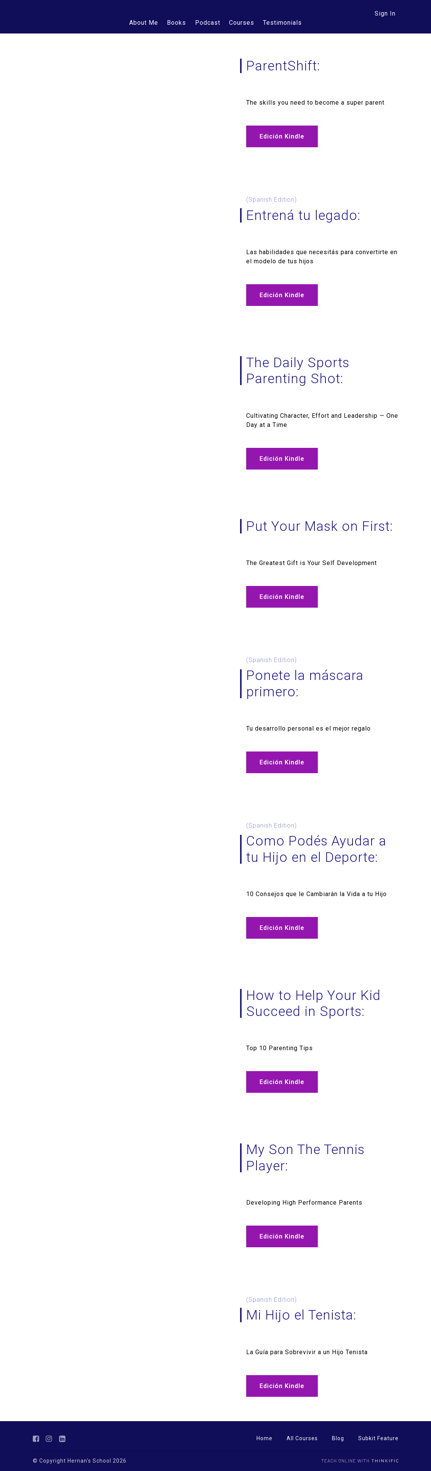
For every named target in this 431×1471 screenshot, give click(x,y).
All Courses (302, 1438)
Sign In (385, 13)
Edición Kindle (282, 136)
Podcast (207, 22)
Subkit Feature (378, 1438)
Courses (240, 22)
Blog (338, 1438)
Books (177, 22)
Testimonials (280, 22)
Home (264, 1438)
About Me (145, 22)
